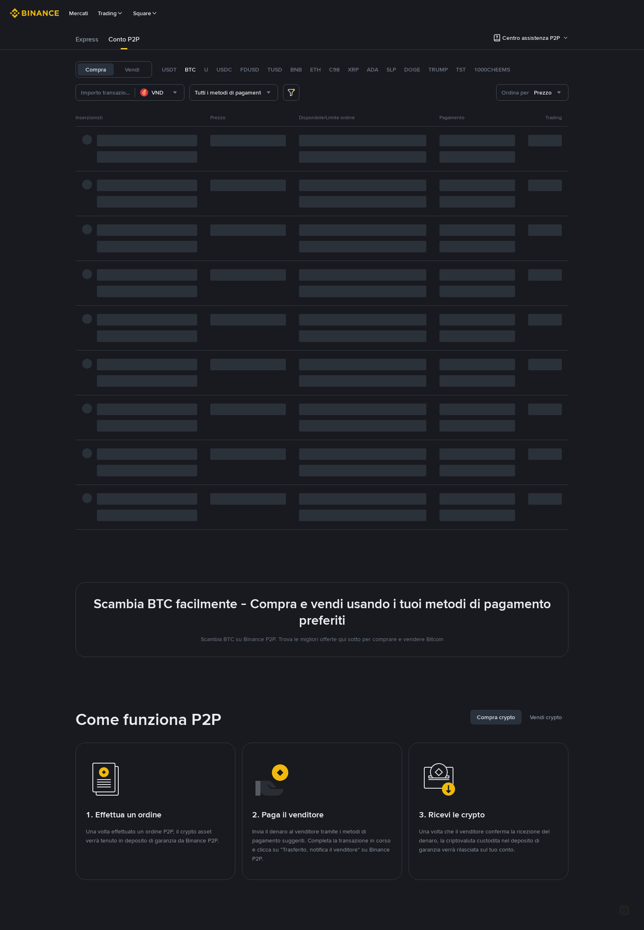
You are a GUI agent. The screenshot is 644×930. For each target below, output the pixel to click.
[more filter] (291, 92)
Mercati (78, 13)
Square (145, 13)
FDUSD (249, 69)
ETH (315, 69)
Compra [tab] (95, 69)
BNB (296, 69)
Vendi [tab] (132, 69)
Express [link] (87, 39)
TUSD (274, 69)
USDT (169, 69)
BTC (190, 69)
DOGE (412, 69)
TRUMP (438, 69)
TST (461, 69)
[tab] (87, 39)
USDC (224, 69)
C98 (334, 69)
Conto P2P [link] (124, 39)
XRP (353, 69)
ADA (372, 69)
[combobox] (159, 92)
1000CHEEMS (492, 69)
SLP (391, 69)
